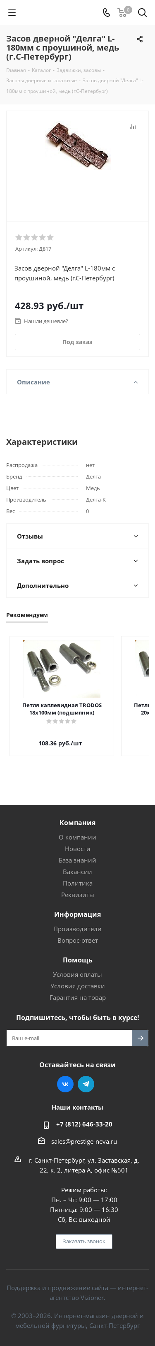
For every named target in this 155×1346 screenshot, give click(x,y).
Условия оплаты (77, 967)
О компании (77, 830)
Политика (78, 876)
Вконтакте (65, 1076)
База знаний (77, 853)
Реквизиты (77, 887)
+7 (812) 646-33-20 (84, 1116)
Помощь (78, 952)
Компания (77, 815)
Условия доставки (77, 978)
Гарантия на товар (78, 990)
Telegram (86, 1076)
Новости (78, 841)
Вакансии (77, 864)
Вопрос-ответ (77, 933)
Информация (77, 906)
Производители (77, 921)
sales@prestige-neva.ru (84, 1134)
